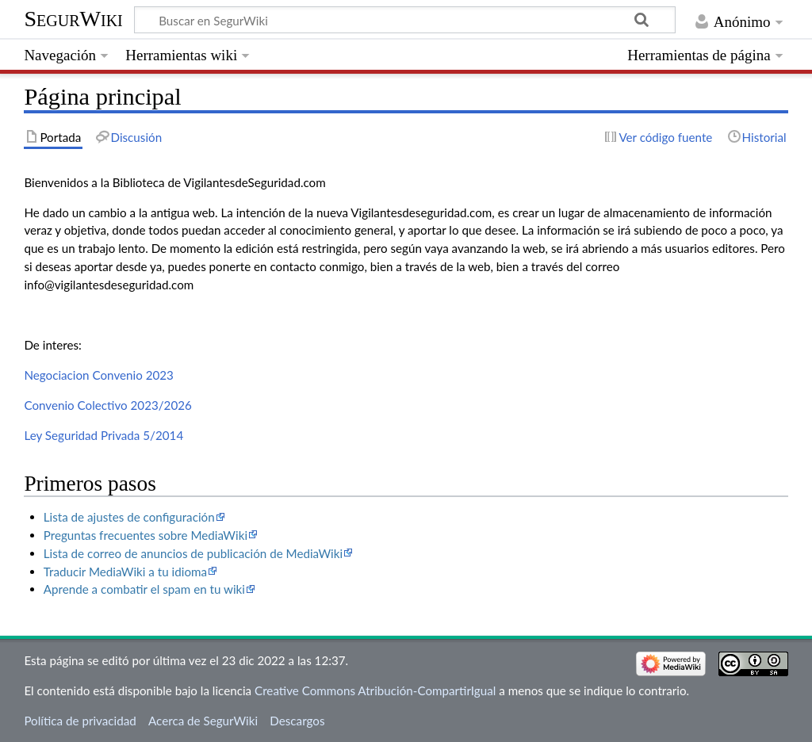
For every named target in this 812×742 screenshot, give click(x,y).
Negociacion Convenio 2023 (99, 375)
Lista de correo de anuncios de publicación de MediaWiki (193, 553)
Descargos (297, 720)
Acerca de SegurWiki (203, 720)
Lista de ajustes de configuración (129, 517)
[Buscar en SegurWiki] (405, 20)
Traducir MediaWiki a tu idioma (125, 571)
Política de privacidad (80, 720)
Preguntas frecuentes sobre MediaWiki (145, 535)
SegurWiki (73, 18)
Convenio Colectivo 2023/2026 (107, 405)
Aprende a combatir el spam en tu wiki (144, 589)
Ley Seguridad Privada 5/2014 (103, 435)
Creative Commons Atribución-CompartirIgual (375, 690)
